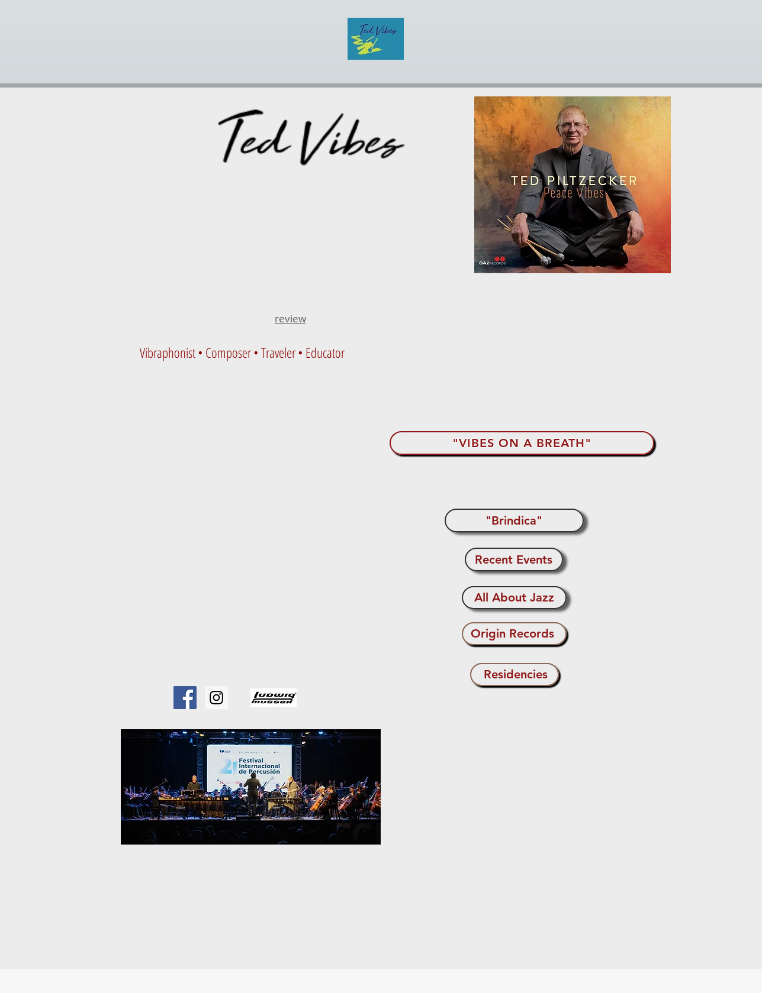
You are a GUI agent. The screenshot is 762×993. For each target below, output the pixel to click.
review (290, 318)
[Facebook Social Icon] (185, 697)
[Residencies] (514, 674)
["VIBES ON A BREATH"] (522, 443)
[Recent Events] (514, 559)
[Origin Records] (514, 633)
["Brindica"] (514, 520)
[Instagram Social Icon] (216, 697)
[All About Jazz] (514, 597)
